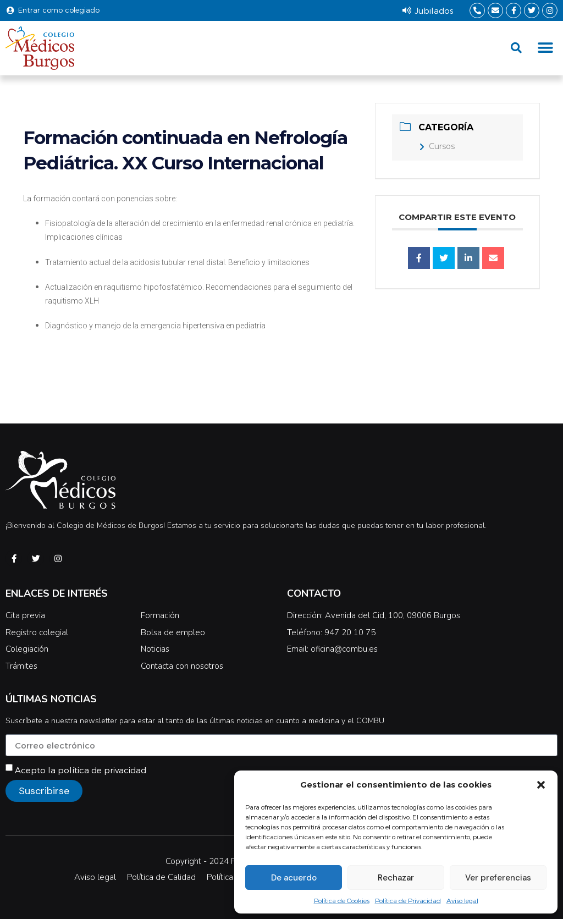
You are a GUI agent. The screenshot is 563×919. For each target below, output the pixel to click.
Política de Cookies (341, 900)
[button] (541, 784)
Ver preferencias (498, 877)
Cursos (437, 146)
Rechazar (396, 877)
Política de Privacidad (408, 900)
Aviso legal (462, 900)
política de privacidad (102, 770)
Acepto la (80, 770)
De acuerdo (294, 877)
